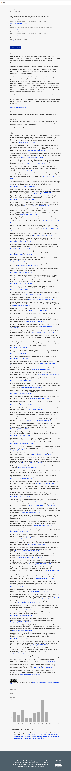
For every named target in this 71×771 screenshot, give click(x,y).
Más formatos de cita (17, 127)
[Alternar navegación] (68, 2)
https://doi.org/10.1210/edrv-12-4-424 (43, 235)
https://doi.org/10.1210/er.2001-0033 (34, 409)
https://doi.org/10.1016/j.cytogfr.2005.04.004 (21, 393)
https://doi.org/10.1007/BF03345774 (42, 193)
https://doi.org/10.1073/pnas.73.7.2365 (20, 347)
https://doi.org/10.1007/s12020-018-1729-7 (37, 163)
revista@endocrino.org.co (37, 766)
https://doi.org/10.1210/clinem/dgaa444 (45, 578)
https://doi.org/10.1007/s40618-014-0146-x (34, 609)
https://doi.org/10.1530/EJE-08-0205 (38, 645)
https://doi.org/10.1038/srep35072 (19, 290)
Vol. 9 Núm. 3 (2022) (15, 10)
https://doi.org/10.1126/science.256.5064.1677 (22, 450)
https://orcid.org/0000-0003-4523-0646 (18, 29)
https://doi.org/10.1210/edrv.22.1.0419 (31, 294)
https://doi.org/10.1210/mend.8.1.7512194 (31, 387)
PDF (13, 48)
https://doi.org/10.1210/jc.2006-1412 (27, 538)
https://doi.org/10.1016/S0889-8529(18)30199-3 (40, 299)
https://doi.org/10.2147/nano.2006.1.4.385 (21, 254)
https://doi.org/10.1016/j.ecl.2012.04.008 (48, 374)
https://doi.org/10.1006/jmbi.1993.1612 (42, 454)
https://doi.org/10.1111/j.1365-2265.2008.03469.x (22, 199)
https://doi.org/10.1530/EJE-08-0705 (48, 661)
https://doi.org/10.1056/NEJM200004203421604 (32, 157)
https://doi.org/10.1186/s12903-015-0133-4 (47, 483)
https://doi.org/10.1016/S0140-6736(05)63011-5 (40, 564)
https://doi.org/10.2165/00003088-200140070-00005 (41, 505)
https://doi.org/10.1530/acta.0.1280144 (20, 429)
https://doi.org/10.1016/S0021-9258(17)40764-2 (22, 478)
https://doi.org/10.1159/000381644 (40, 591)
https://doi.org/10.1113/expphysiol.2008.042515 (22, 261)
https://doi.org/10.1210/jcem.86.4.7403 (32, 463)
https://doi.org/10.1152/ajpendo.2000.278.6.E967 (22, 405)
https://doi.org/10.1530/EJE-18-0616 (37, 544)
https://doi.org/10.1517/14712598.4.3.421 (20, 622)
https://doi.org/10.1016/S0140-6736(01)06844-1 (36, 206)
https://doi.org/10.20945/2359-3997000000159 (27, 551)
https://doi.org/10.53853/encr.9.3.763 (18, 107)
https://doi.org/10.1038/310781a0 (18, 353)
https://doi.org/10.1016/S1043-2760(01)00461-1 (22, 283)
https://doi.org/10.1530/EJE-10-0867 (29, 214)
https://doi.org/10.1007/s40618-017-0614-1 (21, 615)
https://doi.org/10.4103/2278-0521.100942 (27, 265)
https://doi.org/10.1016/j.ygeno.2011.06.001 (21, 248)
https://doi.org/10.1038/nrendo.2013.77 (38, 310)
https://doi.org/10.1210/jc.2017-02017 (36, 150)
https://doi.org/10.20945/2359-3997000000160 (30, 557)
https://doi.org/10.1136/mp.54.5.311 (19, 358)
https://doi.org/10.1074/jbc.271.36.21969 (20, 496)
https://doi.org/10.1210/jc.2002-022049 (42, 315)
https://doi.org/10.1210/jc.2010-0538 (31, 512)
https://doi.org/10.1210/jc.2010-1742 (43, 667)
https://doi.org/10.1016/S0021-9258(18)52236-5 (22, 443)
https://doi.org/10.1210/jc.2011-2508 (50, 598)
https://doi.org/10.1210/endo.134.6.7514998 (42, 416)
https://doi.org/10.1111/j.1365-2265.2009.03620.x (22, 186)
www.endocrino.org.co (24, 766)
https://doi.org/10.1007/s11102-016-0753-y (43, 332)
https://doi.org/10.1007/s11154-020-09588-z (31, 674)
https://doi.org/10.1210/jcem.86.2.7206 (22, 630)
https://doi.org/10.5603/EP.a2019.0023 (28, 142)
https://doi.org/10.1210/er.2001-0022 (21, 305)
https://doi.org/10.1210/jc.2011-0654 (29, 170)
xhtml (18, 48)
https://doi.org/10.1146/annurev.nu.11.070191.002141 (40, 420)
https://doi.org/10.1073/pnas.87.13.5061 (20, 435)
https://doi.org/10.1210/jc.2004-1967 (42, 525)
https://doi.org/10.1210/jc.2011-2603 (19, 586)
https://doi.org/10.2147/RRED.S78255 (34, 321)
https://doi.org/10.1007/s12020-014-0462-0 (29, 602)
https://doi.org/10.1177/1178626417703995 (42, 369)
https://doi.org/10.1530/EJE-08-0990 (19, 531)
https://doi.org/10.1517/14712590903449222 (21, 272)
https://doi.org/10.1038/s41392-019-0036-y (21, 241)
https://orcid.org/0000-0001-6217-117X (18, 35)
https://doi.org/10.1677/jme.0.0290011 (28, 467)
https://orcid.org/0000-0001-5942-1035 (18, 23)
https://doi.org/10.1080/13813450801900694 (21, 380)
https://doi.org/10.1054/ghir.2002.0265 (39, 398)
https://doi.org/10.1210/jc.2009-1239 (19, 638)
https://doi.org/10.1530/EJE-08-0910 (19, 653)
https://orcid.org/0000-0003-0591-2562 (18, 41)
